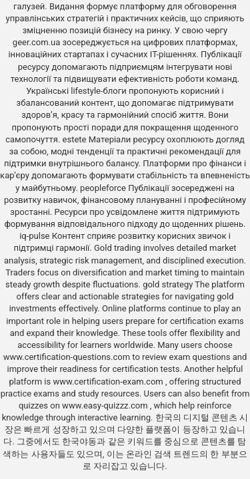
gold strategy (168, 284)
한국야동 (79, 441)
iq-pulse (34, 236)
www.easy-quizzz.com (106, 405)
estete (75, 139)
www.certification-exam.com (109, 382)
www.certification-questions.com (68, 357)
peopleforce (103, 188)
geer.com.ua (36, 42)
